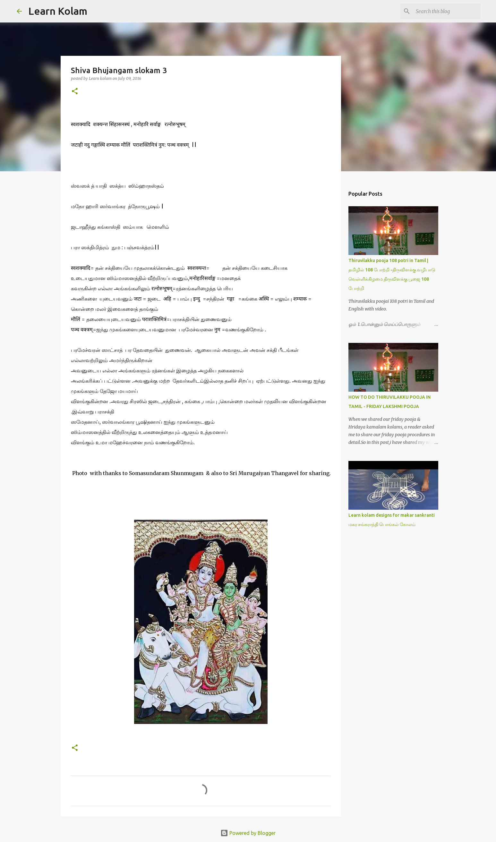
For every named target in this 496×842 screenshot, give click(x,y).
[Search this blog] (447, 11)
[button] (75, 91)
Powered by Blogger (248, 833)
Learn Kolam (57, 11)
